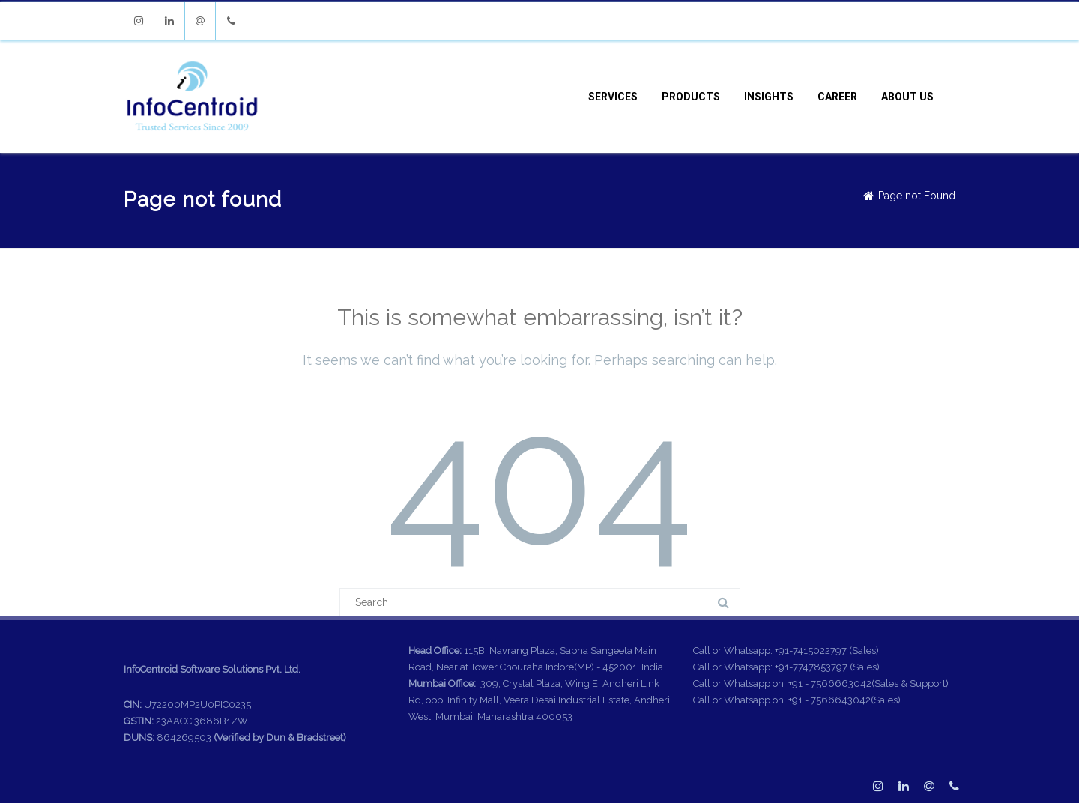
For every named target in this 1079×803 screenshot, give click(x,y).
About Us (907, 97)
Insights (769, 97)
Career (837, 97)
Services (613, 97)
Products (691, 97)
